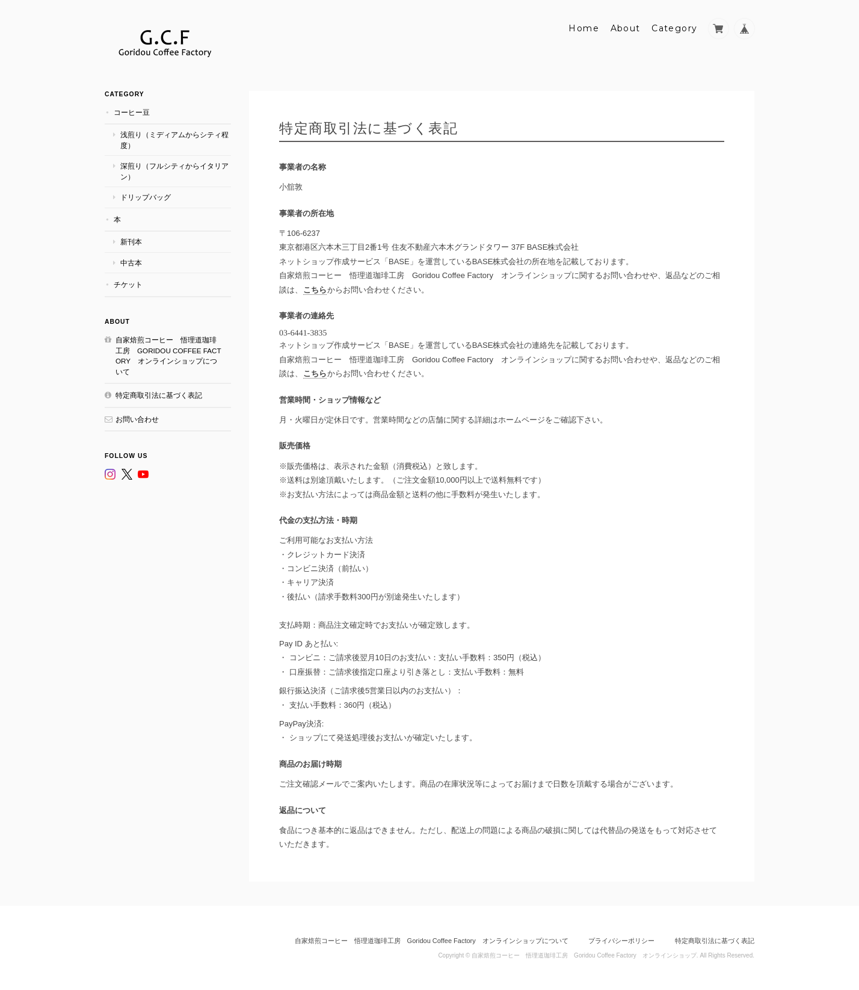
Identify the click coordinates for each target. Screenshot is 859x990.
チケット (128, 284)
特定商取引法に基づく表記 (158, 395)
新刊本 (131, 242)
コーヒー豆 (132, 112)
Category (674, 28)
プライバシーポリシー (621, 940)
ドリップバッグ (145, 197)
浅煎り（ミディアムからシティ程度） (174, 140)
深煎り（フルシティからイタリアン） (174, 171)
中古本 (131, 263)
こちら (315, 289)
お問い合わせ (137, 419)
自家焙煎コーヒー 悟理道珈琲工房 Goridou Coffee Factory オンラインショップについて (168, 356)
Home (583, 28)
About (626, 28)
